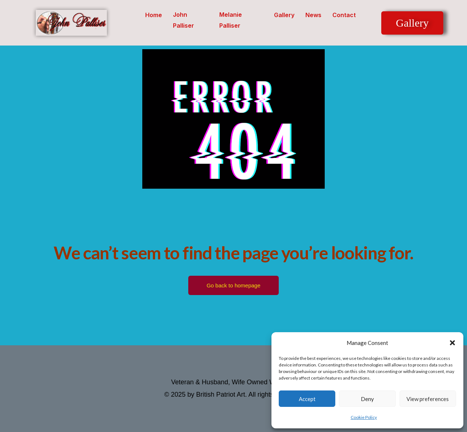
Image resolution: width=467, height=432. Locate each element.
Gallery (284, 15)
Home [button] (153, 15)
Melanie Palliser (230, 20)
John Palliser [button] (183, 20)
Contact (344, 15)
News (313, 15)
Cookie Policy (364, 417)
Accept (307, 399)
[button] (452, 342)
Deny (367, 399)
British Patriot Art (220, 394)
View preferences (427, 399)
